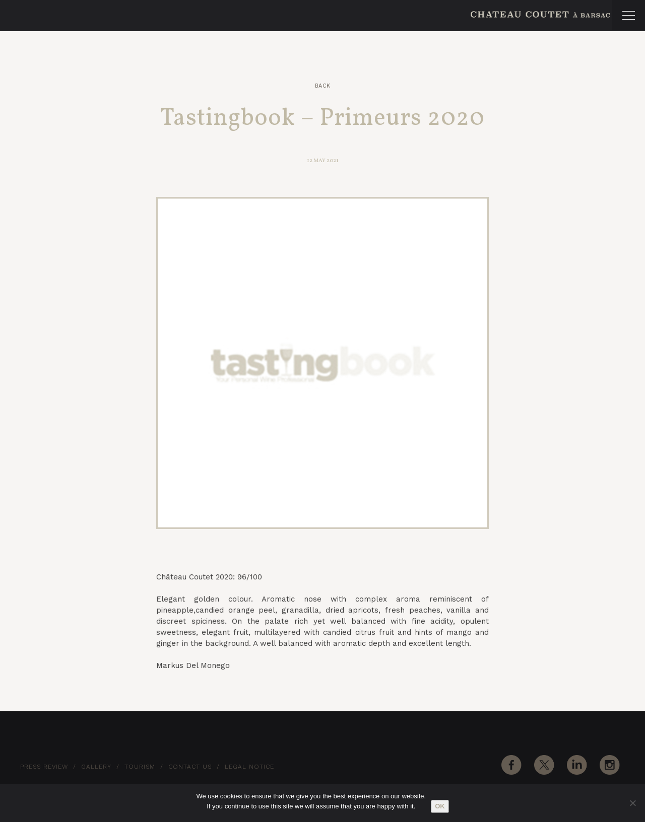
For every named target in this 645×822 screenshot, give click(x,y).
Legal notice (249, 766)
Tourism (139, 766)
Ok (440, 806)
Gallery (96, 766)
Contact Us (190, 766)
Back (323, 86)
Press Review (44, 766)
